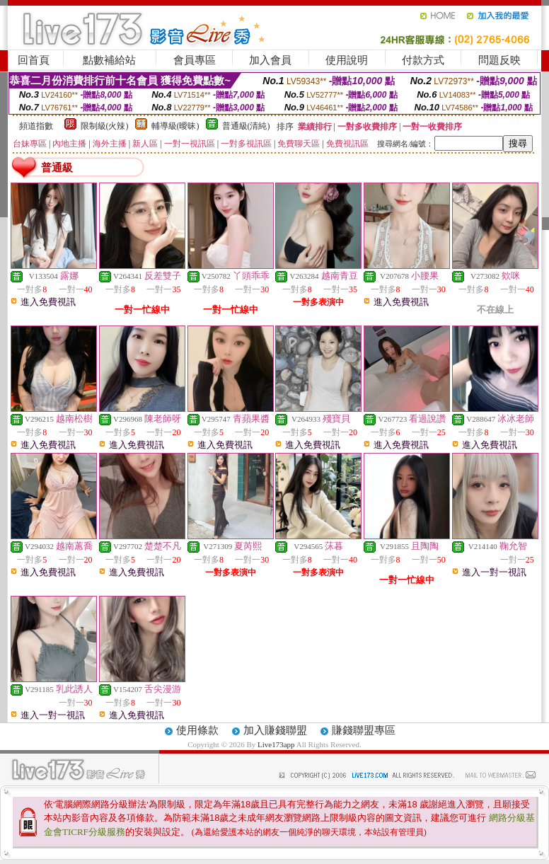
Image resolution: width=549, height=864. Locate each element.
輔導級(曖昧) (175, 126)
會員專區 (194, 60)
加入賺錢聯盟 (275, 730)
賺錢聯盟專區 (363, 730)
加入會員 (270, 60)
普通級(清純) (246, 126)
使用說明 (346, 60)
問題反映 (499, 60)
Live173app (276, 744)
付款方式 (423, 60)
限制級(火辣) (105, 126)
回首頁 (34, 60)
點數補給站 (109, 60)
